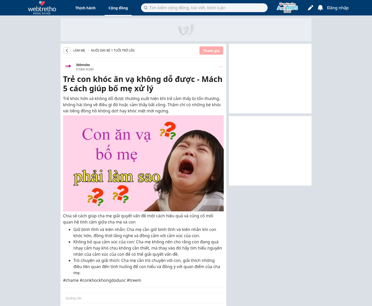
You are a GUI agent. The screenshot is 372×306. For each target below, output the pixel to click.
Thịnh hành (85, 7)
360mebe (83, 65)
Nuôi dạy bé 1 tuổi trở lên (113, 50)
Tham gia (211, 50)
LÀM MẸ (79, 50)
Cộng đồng (118, 7)
